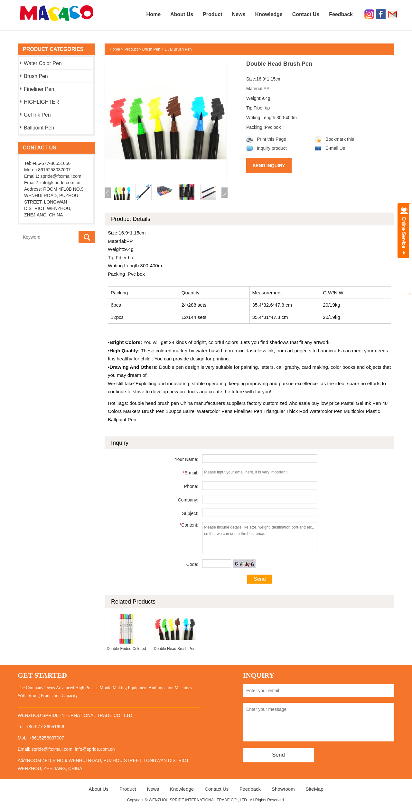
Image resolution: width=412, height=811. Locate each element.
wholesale (298, 403)
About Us (181, 14)
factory (253, 403)
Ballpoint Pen (39, 127)
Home (153, 14)
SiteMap (314, 789)
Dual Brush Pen (178, 49)
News (239, 14)
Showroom (283, 789)
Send (260, 579)
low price (329, 403)
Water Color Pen (43, 63)
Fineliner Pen (39, 89)
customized (274, 403)
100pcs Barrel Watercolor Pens (198, 411)
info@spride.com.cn (60, 182)
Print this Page (266, 139)
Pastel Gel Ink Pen (360, 403)
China (186, 403)
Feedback (341, 14)
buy (314, 403)
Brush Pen (36, 76)
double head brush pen (154, 403)
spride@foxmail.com (61, 176)
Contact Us (305, 14)
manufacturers (209, 403)
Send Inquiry (269, 165)
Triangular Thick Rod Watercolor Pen (302, 411)
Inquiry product (266, 148)
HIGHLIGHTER (41, 102)
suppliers (235, 403)
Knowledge (268, 14)
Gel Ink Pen (37, 115)
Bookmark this (334, 139)
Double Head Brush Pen (174, 648)
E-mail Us (330, 148)
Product (212, 14)
